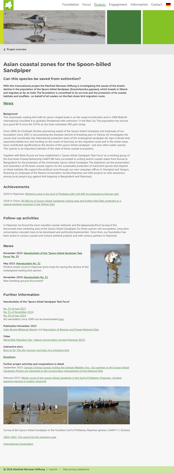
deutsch (168, 4)
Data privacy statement (76, 469)
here (61, 319)
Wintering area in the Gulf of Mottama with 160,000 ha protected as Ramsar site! (72, 194)
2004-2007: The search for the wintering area (29, 437)
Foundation (70, 4)
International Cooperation (18, 444)
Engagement (118, 4)
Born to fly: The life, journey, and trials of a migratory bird (36, 350)
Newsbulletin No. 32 (28, 263)
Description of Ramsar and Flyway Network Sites (71, 329)
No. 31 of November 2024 (18, 312)
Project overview (16, 49)
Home (8, 5)
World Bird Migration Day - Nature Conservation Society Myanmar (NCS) (44, 339)
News (8, 103)
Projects (100, 4)
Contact (156, 4)
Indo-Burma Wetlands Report (20, 329)
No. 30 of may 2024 (14, 315)
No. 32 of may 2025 (14, 308)
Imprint (53, 469)
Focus (86, 4)
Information (139, 4)
